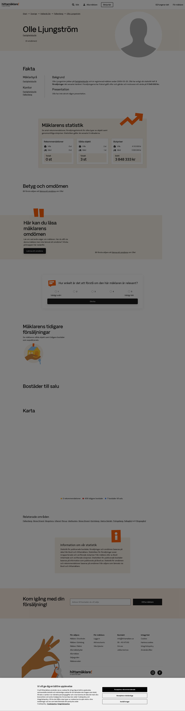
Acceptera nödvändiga (124, 698)
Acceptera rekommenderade (124, 692)
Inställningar (125, 704)
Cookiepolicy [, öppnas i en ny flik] (52, 706)
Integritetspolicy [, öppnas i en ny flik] (63, 706)
